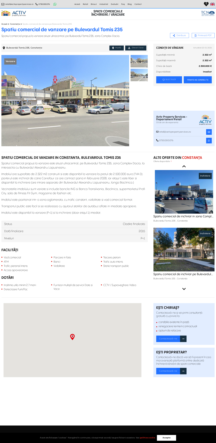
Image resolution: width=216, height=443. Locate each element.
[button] (72, 337)
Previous (184, 166)
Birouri (94, 4)
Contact (138, 4)
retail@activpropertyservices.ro (19, 4)
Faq (123, 4)
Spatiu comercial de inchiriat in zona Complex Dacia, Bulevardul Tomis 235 (183, 216)
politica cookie (147, 438)
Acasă (77, 4)
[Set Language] (212, 4)
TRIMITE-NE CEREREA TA (197, 80)
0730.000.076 (44, 4)
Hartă (116, 48)
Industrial (104, 4)
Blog (130, 4)
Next (184, 289)
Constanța (15, 24)
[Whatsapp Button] (55, 4)
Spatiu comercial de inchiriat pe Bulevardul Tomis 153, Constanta (182, 274)
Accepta (166, 438)
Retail (85, 4)
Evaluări (114, 4)
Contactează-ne (168, 339)
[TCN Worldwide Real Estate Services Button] (208, 13)
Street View (136, 48)
